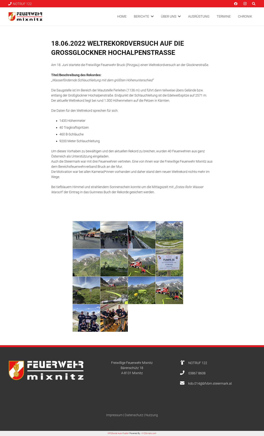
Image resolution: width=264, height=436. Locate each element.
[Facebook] (235, 3)
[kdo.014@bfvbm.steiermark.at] (184, 383)
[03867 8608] (184, 373)
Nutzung (151, 415)
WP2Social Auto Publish (118, 433)
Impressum (114, 415)
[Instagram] (245, 3)
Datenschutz (134, 415)
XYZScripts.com (149, 433)
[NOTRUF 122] (184, 363)
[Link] (25, 16)
